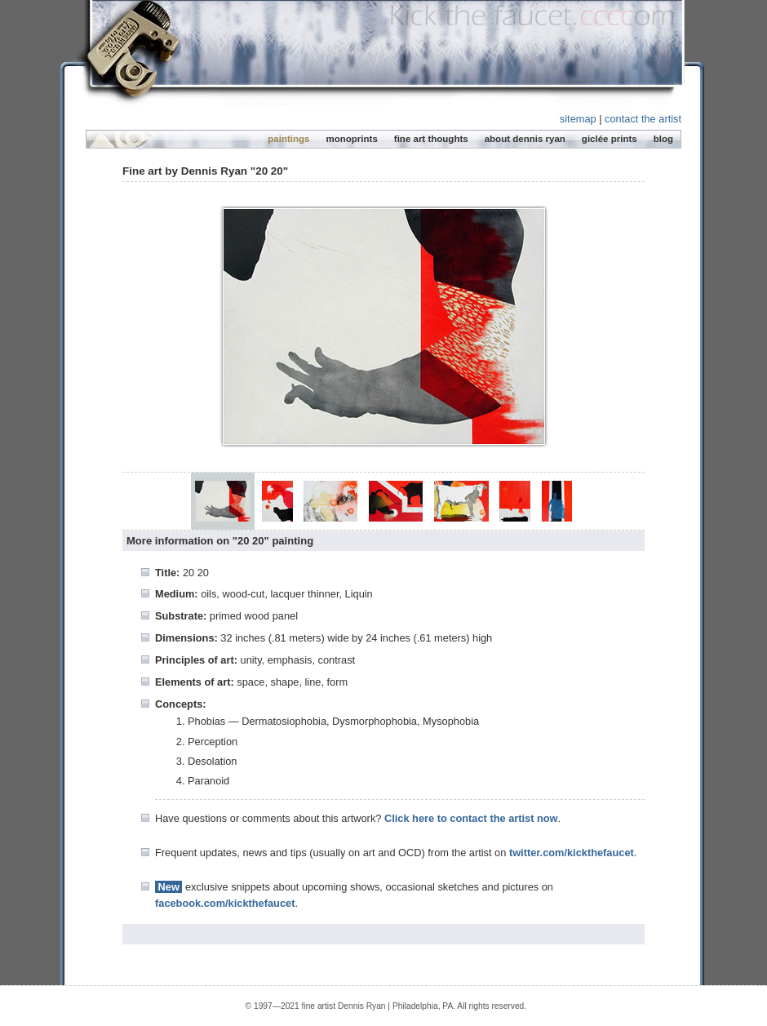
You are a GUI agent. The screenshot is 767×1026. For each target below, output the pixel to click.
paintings (288, 139)
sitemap (578, 119)
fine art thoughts (431, 139)
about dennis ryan (525, 139)
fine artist (319, 1006)
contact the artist (643, 119)
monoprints (351, 139)
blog (663, 139)
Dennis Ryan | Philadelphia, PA (395, 1006)
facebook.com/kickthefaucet (225, 903)
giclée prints (609, 139)
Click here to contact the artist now (471, 818)
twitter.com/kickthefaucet (571, 852)
